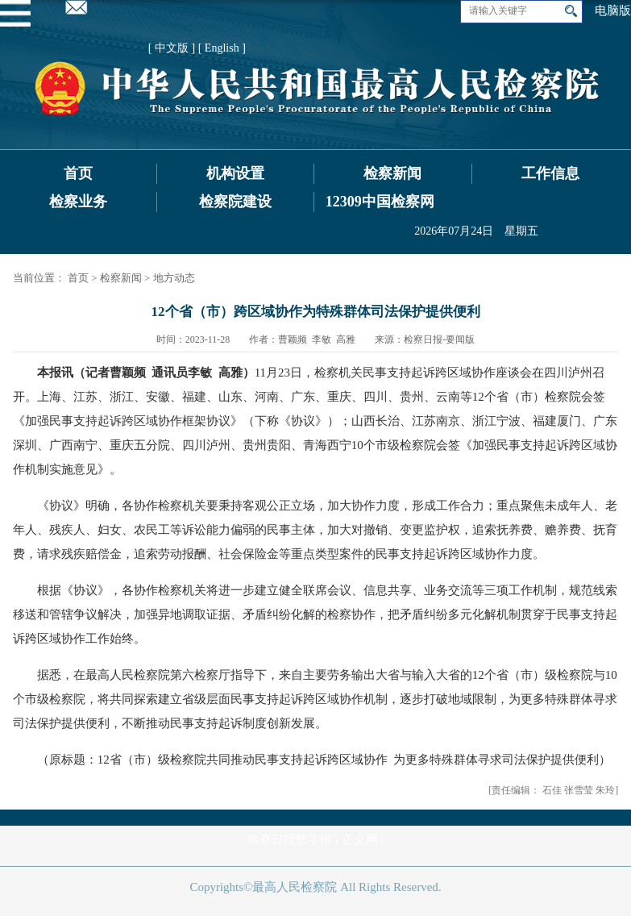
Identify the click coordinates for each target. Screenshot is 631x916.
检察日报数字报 (289, 839)
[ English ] (222, 48)
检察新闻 (392, 173)
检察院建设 (235, 202)
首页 (78, 173)
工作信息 (550, 173)
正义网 (360, 839)
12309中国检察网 (380, 202)
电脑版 (613, 10)
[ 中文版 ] (171, 48)
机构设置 (235, 173)
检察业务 (78, 202)
